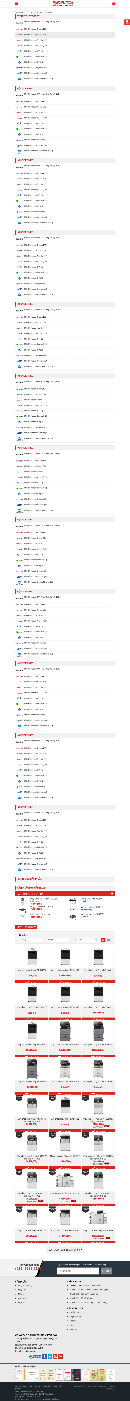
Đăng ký (106, 1258)
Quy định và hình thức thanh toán (86, 1272)
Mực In (21, 1290)
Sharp (29, 12)
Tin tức (73, 1308)
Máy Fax (22, 1277)
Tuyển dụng (76, 1303)
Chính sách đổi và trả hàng (83, 1285)
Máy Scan (23, 1285)
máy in (47, 1389)
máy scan (56, 1389)
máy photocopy (36, 1389)
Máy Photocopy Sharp (43, 12)
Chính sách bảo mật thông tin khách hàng (90, 1289)
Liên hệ (73, 1316)
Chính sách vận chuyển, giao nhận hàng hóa (92, 1277)
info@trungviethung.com (34, 1338)
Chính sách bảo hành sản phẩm (86, 1281)
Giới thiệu (75, 1299)
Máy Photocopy (25, 1272)
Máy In (21, 1281)
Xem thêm (65, 1236)
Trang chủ (19, 12)
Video (73, 1312)
